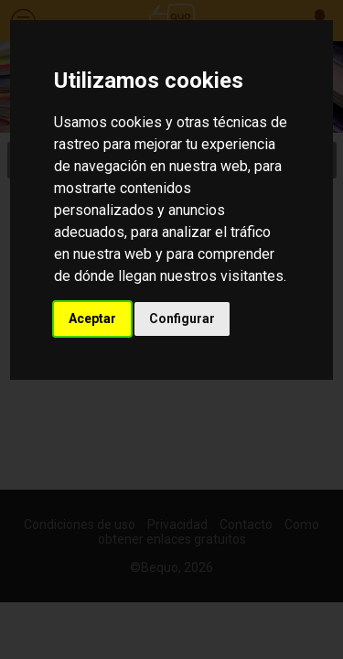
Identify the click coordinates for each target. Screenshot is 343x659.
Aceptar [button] (92, 318)
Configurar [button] (182, 318)
